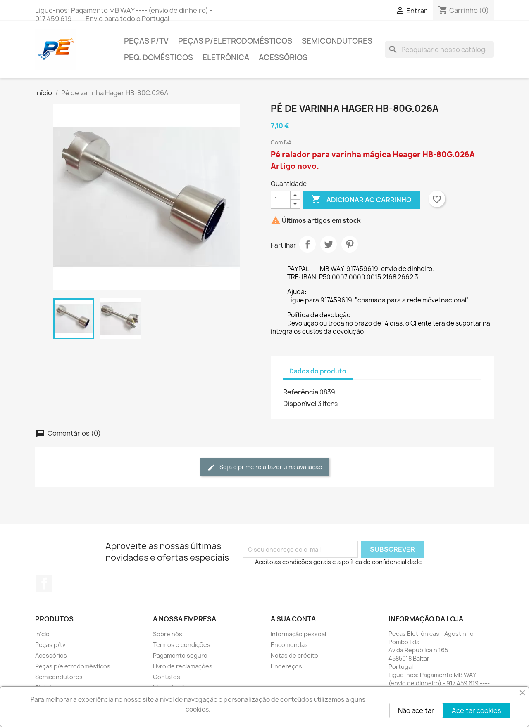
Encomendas (289, 645)
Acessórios (283, 57)
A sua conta (293, 618)
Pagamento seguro (180, 655)
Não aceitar (416, 710)
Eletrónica (226, 57)
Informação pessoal (298, 634)
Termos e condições (181, 645)
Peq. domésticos (158, 57)
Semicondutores (337, 41)
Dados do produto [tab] (317, 371)
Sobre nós (167, 634)
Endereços (286, 666)
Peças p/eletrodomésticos (235, 41)
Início (42, 634)
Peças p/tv (146, 41)
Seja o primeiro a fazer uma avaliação (264, 467)
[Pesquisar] (439, 49)
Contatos (166, 677)
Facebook (44, 583)
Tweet (328, 244)
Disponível (300, 403)
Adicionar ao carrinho (361, 199)
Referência (300, 392)
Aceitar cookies (476, 710)
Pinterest (349, 244)
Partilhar (307, 244)
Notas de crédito (294, 655)
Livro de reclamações (182, 666)
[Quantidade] (281, 200)
